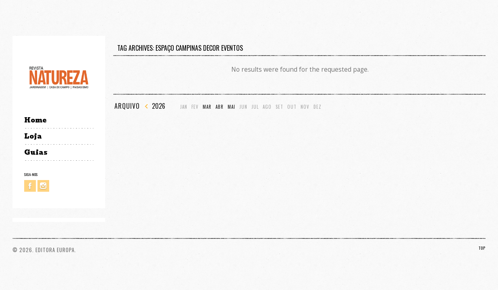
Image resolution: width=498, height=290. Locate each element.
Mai (231, 107)
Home (35, 120)
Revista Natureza (58, 77)
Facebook (30, 186)
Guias (36, 152)
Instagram (43, 186)
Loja (33, 136)
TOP (482, 248)
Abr (220, 107)
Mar (207, 107)
